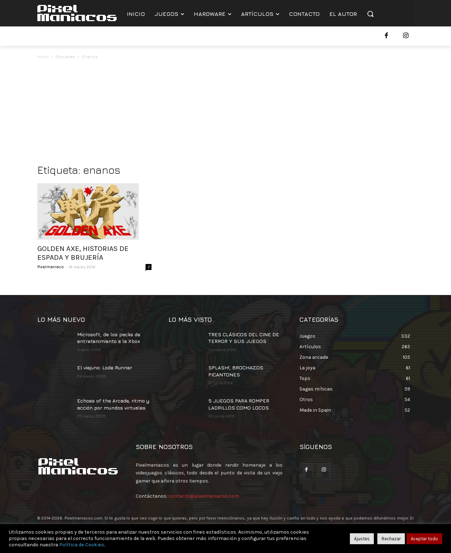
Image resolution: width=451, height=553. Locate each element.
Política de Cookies (81, 545)
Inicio (43, 56)
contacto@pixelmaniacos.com (203, 496)
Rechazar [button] (391, 538)
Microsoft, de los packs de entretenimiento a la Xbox (108, 337)
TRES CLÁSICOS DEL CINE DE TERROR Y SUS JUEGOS (243, 337)
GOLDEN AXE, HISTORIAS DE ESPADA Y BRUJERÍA (83, 253)
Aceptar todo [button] (424, 538)
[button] (370, 13)
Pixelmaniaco (50, 266)
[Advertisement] (225, 113)
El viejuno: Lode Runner (104, 367)
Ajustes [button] (362, 538)
